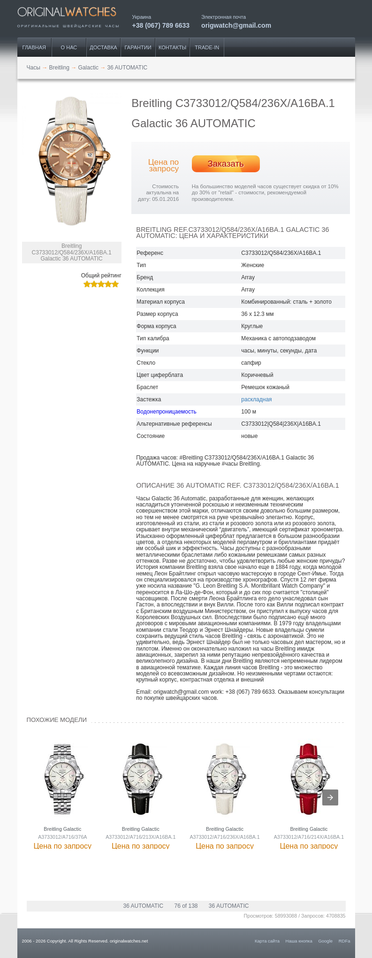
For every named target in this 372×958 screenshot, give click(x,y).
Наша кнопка (299, 940)
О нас (69, 47)
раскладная (256, 399)
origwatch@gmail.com (236, 25)
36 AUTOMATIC (143, 906)
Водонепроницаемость (166, 411)
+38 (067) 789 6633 (161, 25)
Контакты (172, 47)
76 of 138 (185, 906)
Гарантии (138, 47)
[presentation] (330, 797)
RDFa (344, 940)
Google (325, 940)
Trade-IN (207, 47)
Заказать (226, 164)
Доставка (103, 47)
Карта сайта (267, 940)
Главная (34, 47)
